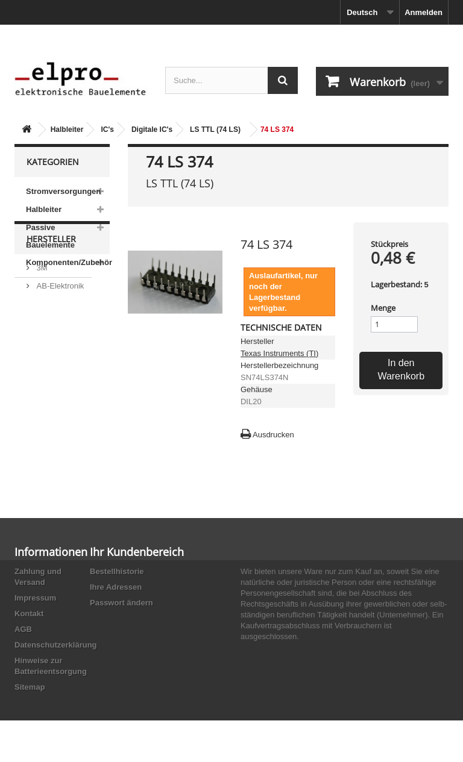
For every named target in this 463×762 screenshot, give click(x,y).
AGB (23, 629)
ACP (43, 414)
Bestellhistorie (117, 571)
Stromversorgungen (63, 191)
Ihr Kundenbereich (137, 552)
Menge (383, 307)
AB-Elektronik (59, 349)
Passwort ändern (121, 602)
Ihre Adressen (116, 587)
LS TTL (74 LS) (215, 129)
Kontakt (28, 613)
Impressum (35, 597)
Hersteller (51, 307)
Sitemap (29, 687)
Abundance (55, 367)
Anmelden (424, 12)
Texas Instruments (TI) (279, 353)
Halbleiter (67, 129)
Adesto (47, 432)
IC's (107, 129)
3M (41, 331)
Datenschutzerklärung (55, 644)
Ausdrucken (273, 434)
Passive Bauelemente (50, 236)
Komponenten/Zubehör (68, 262)
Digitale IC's (151, 129)
